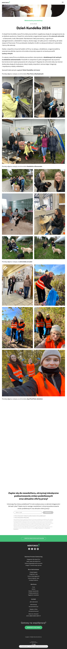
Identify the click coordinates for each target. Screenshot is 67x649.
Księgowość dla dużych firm (33, 559)
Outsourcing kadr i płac (33, 578)
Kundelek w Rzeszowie (34, 166)
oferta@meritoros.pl (33, 611)
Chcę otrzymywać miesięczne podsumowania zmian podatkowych (30, 515)
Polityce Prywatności (39, 528)
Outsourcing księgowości (33, 576)
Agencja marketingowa (34, 642)
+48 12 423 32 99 (34, 602)
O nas (33, 587)
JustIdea (31, 642)
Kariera (33, 589)
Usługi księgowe (33, 572)
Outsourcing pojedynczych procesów (33, 563)
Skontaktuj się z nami (33, 627)
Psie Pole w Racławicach (35, 74)
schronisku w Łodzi (25, 262)
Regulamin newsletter (33, 595)
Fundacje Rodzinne (33, 580)
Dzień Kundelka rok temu (31, 70)
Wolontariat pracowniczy (33, 21)
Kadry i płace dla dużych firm (33, 561)
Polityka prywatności (33, 593)
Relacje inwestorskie (33, 591)
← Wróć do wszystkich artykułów (33, 538)
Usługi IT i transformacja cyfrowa (33, 565)
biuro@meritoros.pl (33, 606)
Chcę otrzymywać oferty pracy (22, 517)
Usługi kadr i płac (33, 574)
